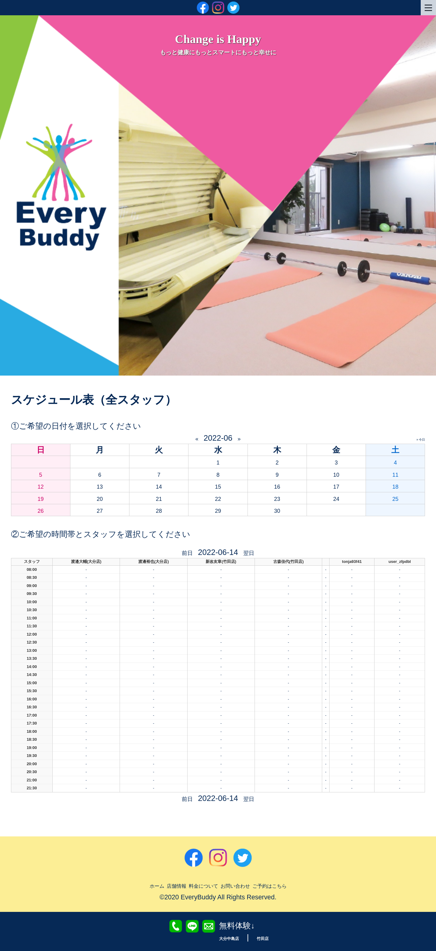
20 (99, 498)
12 (40, 486)
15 (218, 486)
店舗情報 (160, 885)
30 (277, 510)
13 (99, 486)
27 (99, 510)
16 (277, 486)
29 (218, 510)
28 (159, 510)
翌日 (251, 552)
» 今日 (420, 439)
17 (336, 486)
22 (218, 498)
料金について (197, 885)
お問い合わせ (241, 885)
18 (395, 486)
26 (40, 510)
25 (395, 498)
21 (159, 498)
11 (395, 474)
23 (277, 498)
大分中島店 (226, 938)
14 (159, 486)
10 (336, 474)
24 (336, 498)
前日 (185, 552)
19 (40, 498)
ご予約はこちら (288, 885)
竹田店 (267, 938)
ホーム (133, 885)
